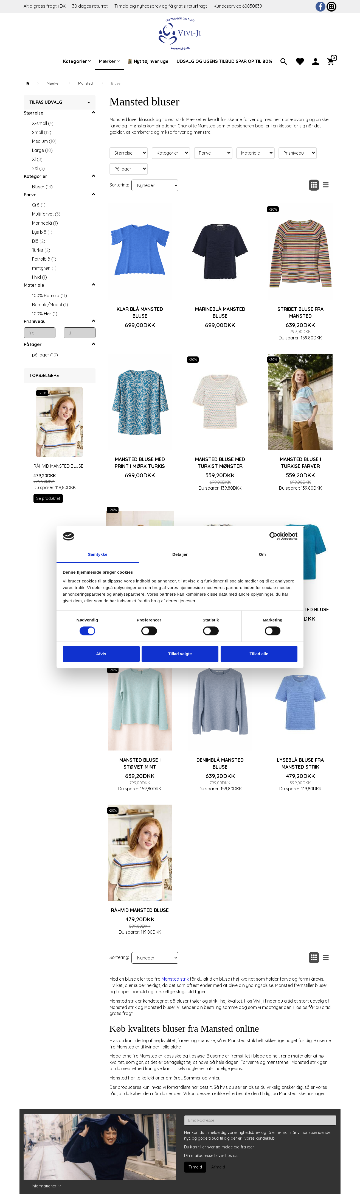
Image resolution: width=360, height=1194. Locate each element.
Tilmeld (195, 1167)
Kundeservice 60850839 (238, 6)
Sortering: (119, 185)
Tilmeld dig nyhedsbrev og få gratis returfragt (161, 6)
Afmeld (218, 1167)
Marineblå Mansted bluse (220, 312)
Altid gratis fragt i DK (45, 6)
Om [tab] (262, 554)
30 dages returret (90, 6)
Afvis (101, 653)
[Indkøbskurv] (332, 61)
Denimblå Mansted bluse (220, 763)
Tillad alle (258, 653)
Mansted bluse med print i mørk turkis (140, 462)
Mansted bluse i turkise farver (300, 462)
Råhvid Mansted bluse (58, 466)
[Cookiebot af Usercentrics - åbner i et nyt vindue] (273, 536)
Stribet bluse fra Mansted (300, 312)
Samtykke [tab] (98, 554)
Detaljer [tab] (180, 554)
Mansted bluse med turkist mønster (220, 462)
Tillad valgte (180, 653)
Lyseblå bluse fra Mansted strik (300, 763)
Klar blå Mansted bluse (140, 312)
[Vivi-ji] (180, 33)
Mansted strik (175, 979)
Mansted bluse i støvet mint (140, 763)
